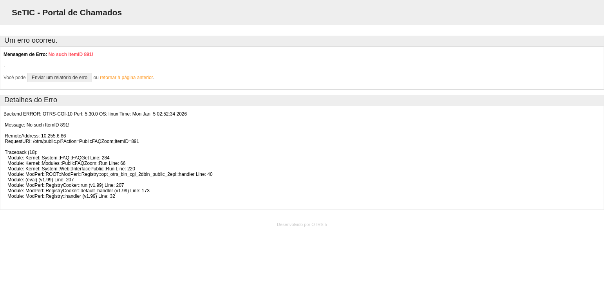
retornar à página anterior (126, 77)
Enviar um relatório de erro (59, 77)
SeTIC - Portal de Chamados (67, 12)
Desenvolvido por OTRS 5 (302, 224)
